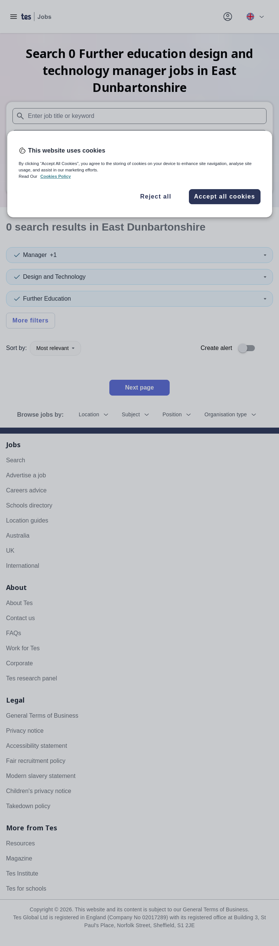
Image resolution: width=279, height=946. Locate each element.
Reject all (156, 196)
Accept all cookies (224, 196)
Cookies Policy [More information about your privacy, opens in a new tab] (55, 176)
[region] (139, 174)
